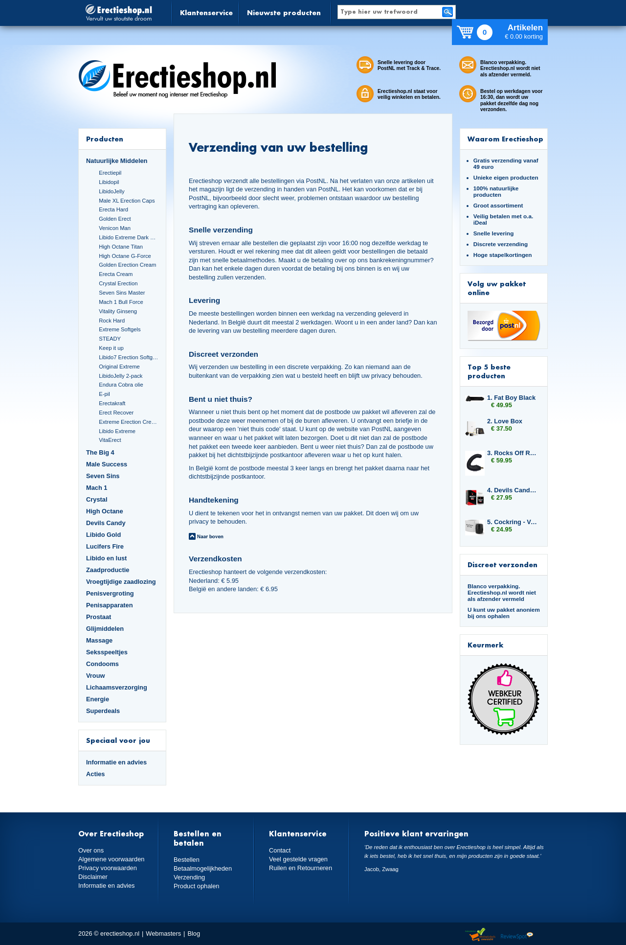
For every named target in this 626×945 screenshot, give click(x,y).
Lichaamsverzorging (116, 687)
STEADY (110, 339)
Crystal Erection (118, 283)
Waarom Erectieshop (505, 139)
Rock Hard (112, 320)
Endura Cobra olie (121, 385)
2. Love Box (504, 421)
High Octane (104, 511)
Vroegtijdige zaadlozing (121, 581)
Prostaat (98, 617)
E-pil (104, 394)
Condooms (102, 664)
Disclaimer (93, 876)
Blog (193, 933)
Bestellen (187, 859)
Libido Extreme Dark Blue (128, 237)
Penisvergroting (110, 593)
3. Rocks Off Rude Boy (512, 453)
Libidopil (109, 182)
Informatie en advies (116, 762)
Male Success (106, 464)
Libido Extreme (117, 431)
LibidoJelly (111, 191)
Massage (99, 640)
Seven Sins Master (122, 293)
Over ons (91, 850)
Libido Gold (103, 534)
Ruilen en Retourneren (300, 868)
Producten (104, 139)
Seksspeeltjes (107, 652)
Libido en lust (106, 558)
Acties (95, 774)
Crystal (97, 499)
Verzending (189, 877)
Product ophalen (196, 886)
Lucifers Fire (105, 546)
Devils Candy (106, 523)
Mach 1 (97, 487)
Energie (97, 699)
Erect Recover (116, 412)
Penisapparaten (109, 605)
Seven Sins (102, 476)
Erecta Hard (113, 209)
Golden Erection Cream (127, 265)
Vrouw (95, 675)
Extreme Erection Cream (128, 422)
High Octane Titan (121, 247)
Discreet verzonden (502, 564)
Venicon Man (115, 228)
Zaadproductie (107, 570)
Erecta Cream (116, 274)
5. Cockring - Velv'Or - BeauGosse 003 (512, 522)
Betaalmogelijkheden (203, 868)
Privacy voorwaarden (107, 868)
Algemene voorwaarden (111, 859)
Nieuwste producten (284, 12)
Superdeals (103, 711)
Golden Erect (115, 219)
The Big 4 (100, 452)
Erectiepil (110, 173)
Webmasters (163, 933)
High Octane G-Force (125, 256)
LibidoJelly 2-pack (120, 376)
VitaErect (110, 440)
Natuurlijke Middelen (116, 160)
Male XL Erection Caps (127, 201)
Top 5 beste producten (489, 371)
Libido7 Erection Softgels (128, 357)
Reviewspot (517, 935)
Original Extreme (119, 366)
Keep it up (111, 348)
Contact (280, 850)
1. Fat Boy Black (511, 397)
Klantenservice (206, 12)
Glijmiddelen (105, 628)
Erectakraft (112, 403)
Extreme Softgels (119, 329)
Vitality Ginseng (118, 311)
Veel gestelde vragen (298, 859)
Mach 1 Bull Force (121, 302)
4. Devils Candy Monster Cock (512, 490)
